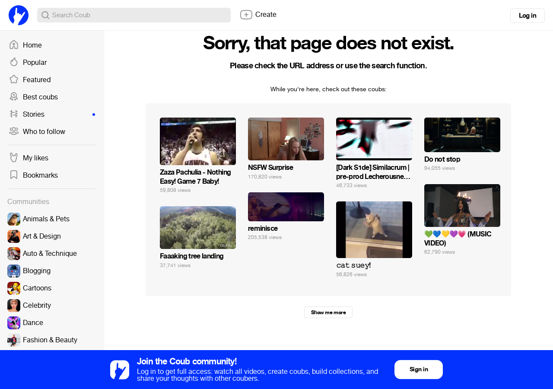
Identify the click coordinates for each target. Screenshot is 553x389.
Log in (527, 15)
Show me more (328, 312)
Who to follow (37, 132)
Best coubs (33, 97)
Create (257, 15)
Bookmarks (33, 175)
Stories (52, 114)
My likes (28, 158)
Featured (30, 80)
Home (25, 45)
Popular (28, 63)
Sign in (419, 369)
